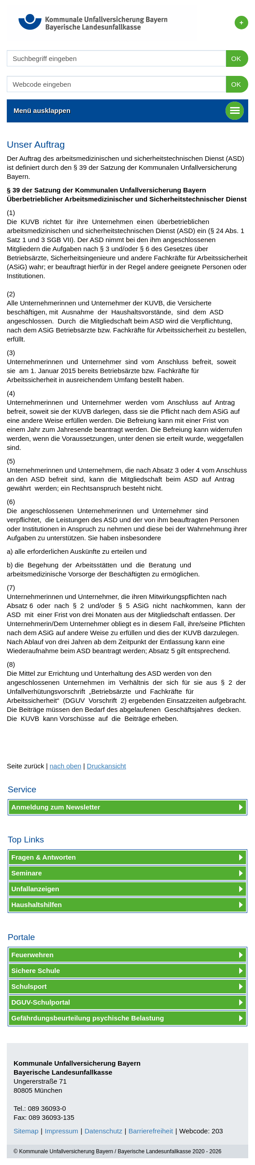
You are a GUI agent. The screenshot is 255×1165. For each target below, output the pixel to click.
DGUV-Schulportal (40, 1002)
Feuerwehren (32, 955)
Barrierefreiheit (150, 1131)
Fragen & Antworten (43, 857)
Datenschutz (103, 1131)
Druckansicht (106, 766)
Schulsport (29, 986)
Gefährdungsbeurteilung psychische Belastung (87, 1018)
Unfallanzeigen (35, 889)
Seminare (26, 873)
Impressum (61, 1131)
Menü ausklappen (129, 111)
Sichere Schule (35, 970)
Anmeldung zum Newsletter (55, 807)
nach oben (65, 766)
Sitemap (26, 1131)
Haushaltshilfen (36, 904)
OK (236, 58)
